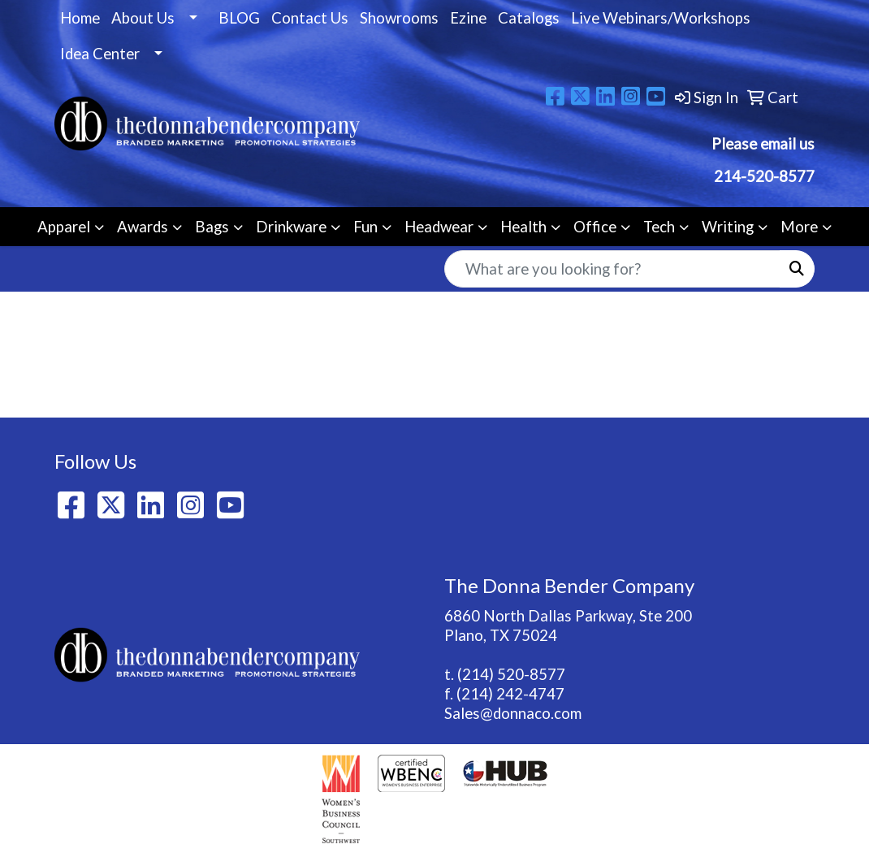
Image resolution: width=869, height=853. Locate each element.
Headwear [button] (438, 227)
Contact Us (309, 18)
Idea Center (100, 54)
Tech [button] (659, 227)
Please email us (763, 144)
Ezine (468, 18)
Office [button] (594, 227)
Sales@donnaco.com (512, 713)
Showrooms (399, 18)
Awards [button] (142, 227)
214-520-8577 (763, 176)
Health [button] (523, 227)
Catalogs (529, 18)
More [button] (799, 227)
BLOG (239, 18)
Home (80, 18)
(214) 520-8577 (511, 674)
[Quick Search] (612, 269)
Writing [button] (728, 227)
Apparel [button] (63, 227)
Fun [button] (365, 227)
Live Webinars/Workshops (660, 18)
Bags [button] (212, 227)
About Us (143, 18)
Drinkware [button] (291, 227)
